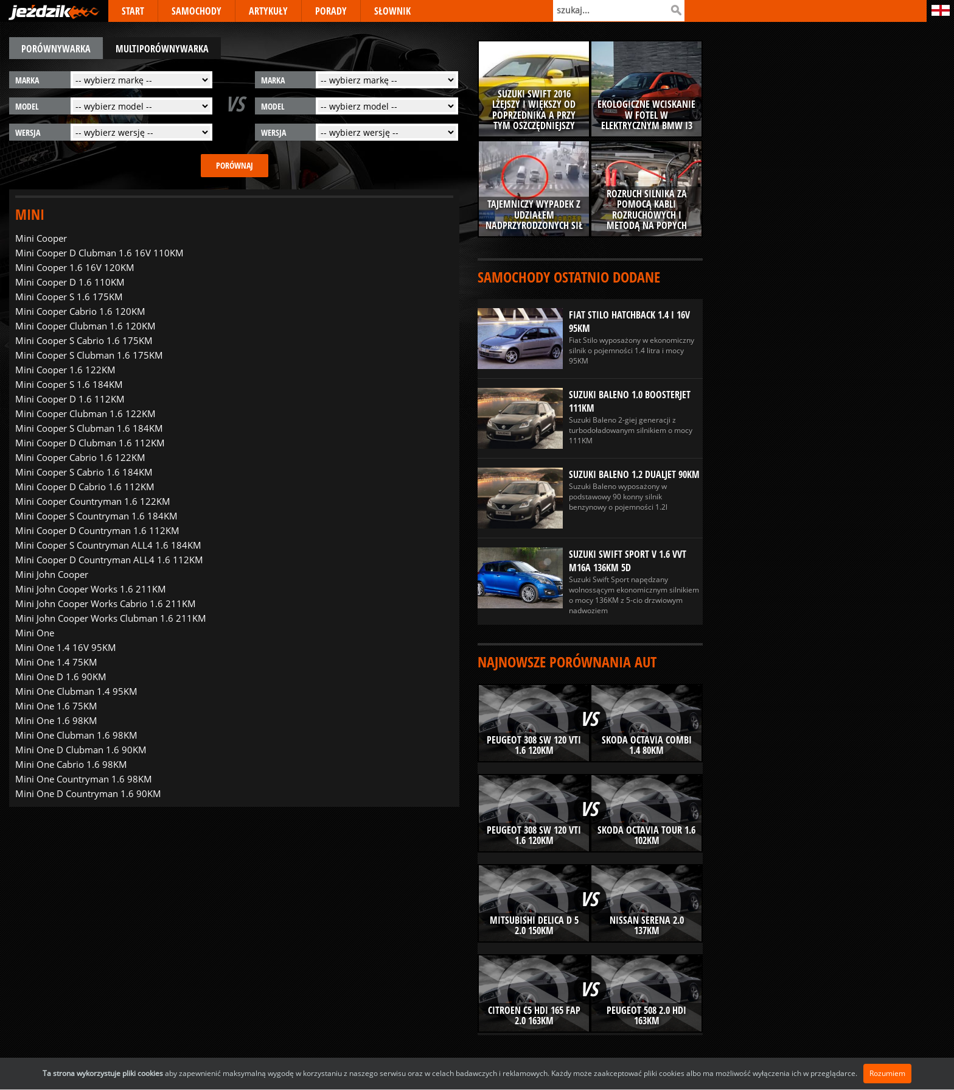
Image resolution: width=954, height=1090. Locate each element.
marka (27, 80)
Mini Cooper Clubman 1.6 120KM (85, 326)
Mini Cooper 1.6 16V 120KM (74, 267)
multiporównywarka (162, 48)
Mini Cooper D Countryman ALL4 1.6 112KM (109, 560)
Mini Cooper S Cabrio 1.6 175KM (84, 340)
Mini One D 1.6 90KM (60, 676)
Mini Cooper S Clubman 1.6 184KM (89, 428)
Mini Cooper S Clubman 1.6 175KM (89, 355)
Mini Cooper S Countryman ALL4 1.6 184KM (108, 545)
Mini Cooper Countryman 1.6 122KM (92, 501)
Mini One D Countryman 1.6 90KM (88, 793)
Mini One (34, 633)
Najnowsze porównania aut (567, 662)
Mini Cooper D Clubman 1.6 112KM (90, 443)
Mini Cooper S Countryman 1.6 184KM (96, 516)
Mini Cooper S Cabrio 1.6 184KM (84, 472)
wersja (27, 132)
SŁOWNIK (392, 11)
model (27, 106)
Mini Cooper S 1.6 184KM (69, 384)
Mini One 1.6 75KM (56, 706)
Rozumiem (887, 1073)
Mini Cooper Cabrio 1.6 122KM (80, 457)
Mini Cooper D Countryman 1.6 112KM (97, 530)
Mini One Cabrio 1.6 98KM (71, 764)
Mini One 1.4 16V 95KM (65, 647)
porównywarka (56, 48)
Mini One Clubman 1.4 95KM (76, 691)
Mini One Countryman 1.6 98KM (83, 779)
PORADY (331, 11)
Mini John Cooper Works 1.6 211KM (90, 589)
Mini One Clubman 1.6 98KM (76, 735)
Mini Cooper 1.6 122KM (65, 370)
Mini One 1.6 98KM (56, 720)
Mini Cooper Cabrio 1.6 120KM (80, 311)
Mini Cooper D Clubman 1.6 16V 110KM (99, 253)
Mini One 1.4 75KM (56, 662)
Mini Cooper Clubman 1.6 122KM (85, 413)
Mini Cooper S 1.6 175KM (69, 296)
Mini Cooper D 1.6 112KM (70, 399)
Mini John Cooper (51, 574)
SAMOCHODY (196, 11)
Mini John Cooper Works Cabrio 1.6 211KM (105, 603)
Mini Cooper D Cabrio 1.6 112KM (85, 486)
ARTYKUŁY (268, 11)
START (133, 11)
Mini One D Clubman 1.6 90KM (81, 750)
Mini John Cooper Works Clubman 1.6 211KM (110, 618)
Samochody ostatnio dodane (569, 277)
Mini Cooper (41, 238)
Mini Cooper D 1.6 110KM (70, 282)
